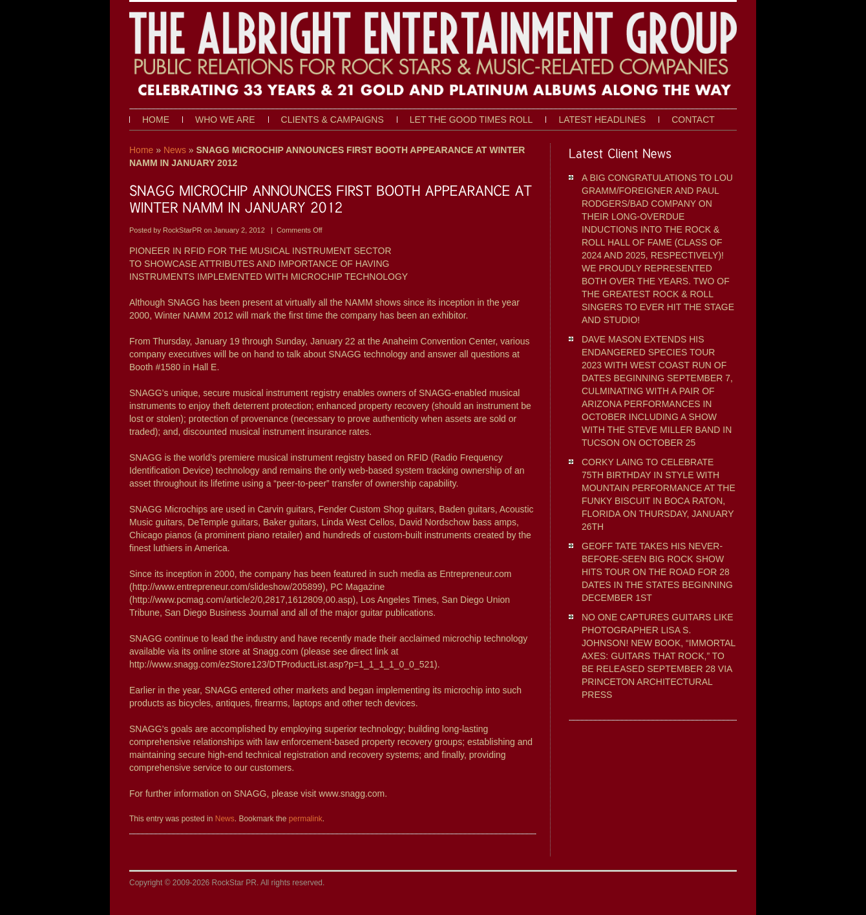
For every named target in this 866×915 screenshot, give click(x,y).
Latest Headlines (602, 119)
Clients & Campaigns (332, 119)
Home (155, 119)
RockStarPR (183, 230)
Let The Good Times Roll (471, 119)
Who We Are (225, 119)
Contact (693, 119)
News (175, 150)
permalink (305, 818)
